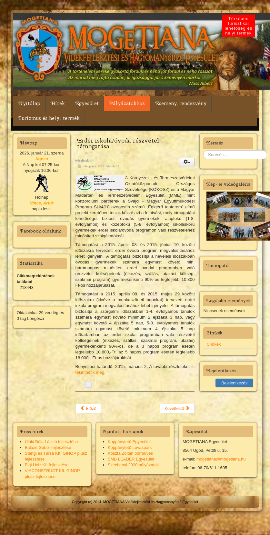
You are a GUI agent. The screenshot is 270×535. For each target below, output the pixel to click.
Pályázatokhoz (127, 103)
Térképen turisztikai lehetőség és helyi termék (239, 25)
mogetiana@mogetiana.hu (221, 459)
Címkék (213, 344)
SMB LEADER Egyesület (131, 459)
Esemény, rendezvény (180, 103)
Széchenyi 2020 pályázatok (133, 464)
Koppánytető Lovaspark (130, 447)
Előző (88, 408)
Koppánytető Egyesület (129, 441)
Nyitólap (29, 103)
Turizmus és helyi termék (49, 118)
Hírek (58, 103)
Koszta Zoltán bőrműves (130, 453)
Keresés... (203, 150)
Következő (177, 408)
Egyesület (87, 103)
